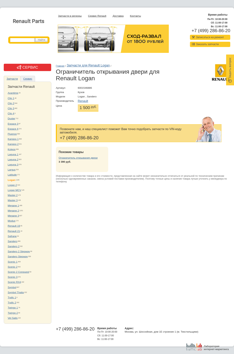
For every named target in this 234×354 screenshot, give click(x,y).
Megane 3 (13, 215)
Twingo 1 (13, 307)
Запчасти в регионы (70, 15)
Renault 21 (14, 231)
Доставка (118, 15)
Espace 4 (13, 128)
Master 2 (13, 195)
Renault (83, 101)
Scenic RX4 (14, 282)
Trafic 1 (12, 297)
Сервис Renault (97, 15)
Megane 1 (13, 205)
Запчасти (12, 78)
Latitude (12, 174)
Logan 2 (12, 185)
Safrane (12, 236)
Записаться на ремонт (208, 37)
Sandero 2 (14, 246)
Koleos (12, 149)
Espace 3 (13, 123)
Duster (11, 118)
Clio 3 (11, 108)
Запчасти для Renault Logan (88, 65)
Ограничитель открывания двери (78, 157)
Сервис (27, 78)
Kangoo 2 (13, 144)
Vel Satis (13, 318)
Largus (12, 169)
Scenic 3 (12, 277)
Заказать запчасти (205, 44)
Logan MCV (14, 190)
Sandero (12, 241)
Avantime (13, 93)
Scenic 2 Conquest (18, 272)
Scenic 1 (12, 261)
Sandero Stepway (18, 256)
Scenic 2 (12, 266)
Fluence (12, 134)
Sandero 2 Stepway (19, 251)
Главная (60, 66)
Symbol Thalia (16, 292)
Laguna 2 (13, 159)
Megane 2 (13, 210)
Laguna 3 (13, 164)
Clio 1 (11, 98)
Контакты (135, 15)
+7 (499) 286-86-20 (211, 30)
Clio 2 (11, 103)
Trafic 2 (12, 302)
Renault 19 (14, 225)
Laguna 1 (13, 154)
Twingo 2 (13, 313)
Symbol (12, 287)
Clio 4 (11, 113)
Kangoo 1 (13, 139)
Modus (11, 220)
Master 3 (13, 200)
